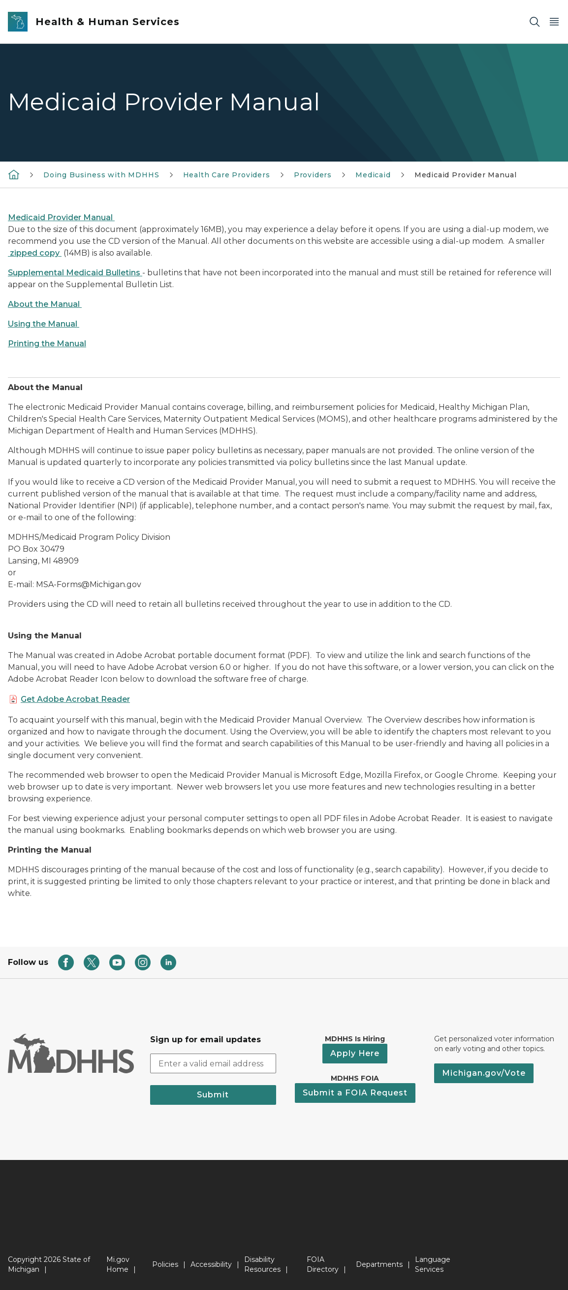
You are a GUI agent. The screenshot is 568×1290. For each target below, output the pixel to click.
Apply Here (354, 1053)
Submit (213, 1094)
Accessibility (211, 1264)
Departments (379, 1264)
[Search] (534, 22)
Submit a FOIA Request (355, 1092)
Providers (313, 174)
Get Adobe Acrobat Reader (75, 699)
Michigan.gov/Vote (484, 1073)
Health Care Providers (226, 174)
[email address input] (213, 1063)
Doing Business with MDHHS (101, 174)
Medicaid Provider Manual (465, 174)
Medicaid (373, 174)
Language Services (432, 1264)
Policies (165, 1264)
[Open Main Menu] (554, 22)
